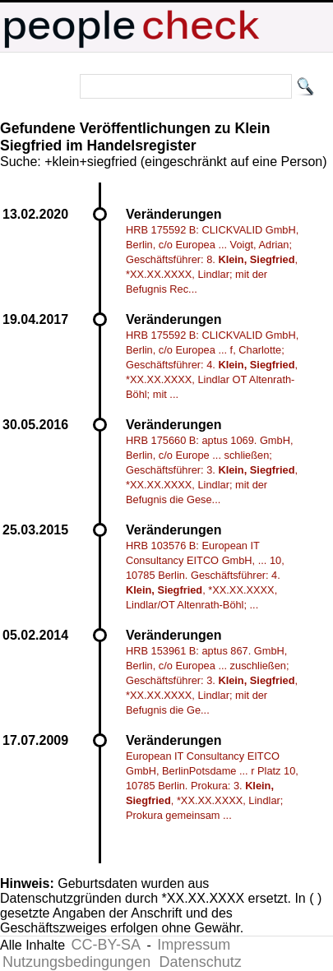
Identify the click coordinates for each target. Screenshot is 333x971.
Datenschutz (201, 962)
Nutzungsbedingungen (76, 962)
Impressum (193, 944)
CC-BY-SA (106, 944)
